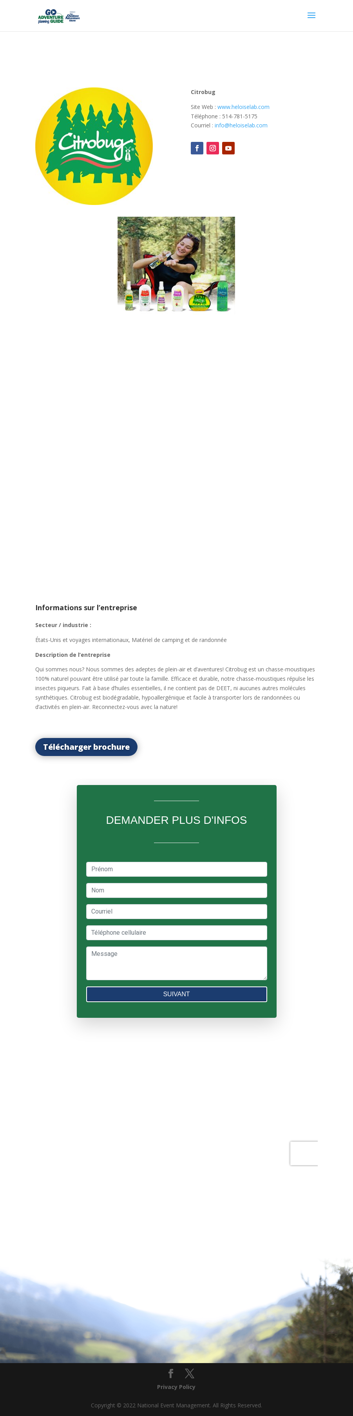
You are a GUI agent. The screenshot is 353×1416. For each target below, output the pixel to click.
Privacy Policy (176, 1387)
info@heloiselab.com (241, 125)
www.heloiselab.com (243, 107)
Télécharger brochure (86, 747)
